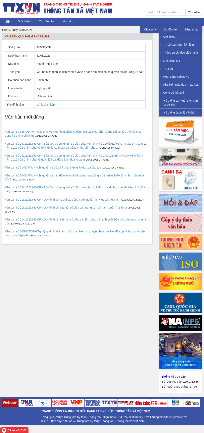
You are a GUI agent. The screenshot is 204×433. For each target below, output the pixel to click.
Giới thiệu (24, 21)
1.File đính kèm (46, 104)
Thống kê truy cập (174, 376)
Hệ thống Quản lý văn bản (180, 112)
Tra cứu (167, 68)
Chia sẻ (149, 29)
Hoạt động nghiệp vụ (175, 76)
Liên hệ (66, 21)
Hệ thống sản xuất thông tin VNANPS (181, 102)
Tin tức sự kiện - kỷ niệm (177, 44)
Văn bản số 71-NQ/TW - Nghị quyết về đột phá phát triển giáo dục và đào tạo (53, 167)
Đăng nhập (191, 29)
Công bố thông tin (173, 92)
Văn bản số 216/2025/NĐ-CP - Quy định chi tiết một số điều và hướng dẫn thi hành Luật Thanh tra (66, 207)
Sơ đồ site (170, 29)
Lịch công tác (170, 60)
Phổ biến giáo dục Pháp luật (180, 84)
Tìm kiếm (194, 12)
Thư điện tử (46, 21)
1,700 (193, 386)
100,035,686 (191, 381)
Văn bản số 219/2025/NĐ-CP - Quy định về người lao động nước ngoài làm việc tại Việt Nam (62, 199)
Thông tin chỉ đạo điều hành (179, 52)
